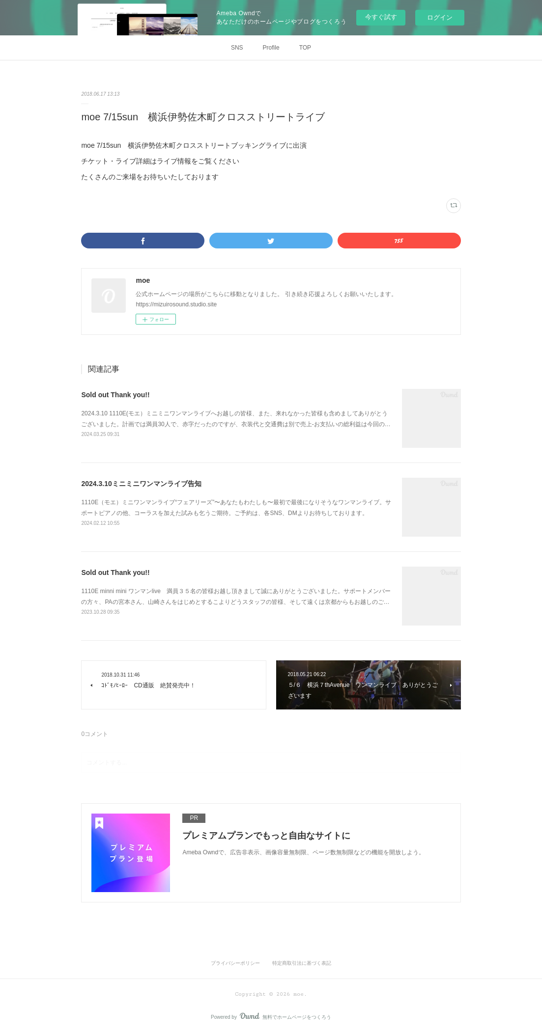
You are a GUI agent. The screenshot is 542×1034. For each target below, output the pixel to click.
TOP (305, 47)
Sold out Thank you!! (115, 395)
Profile (271, 47)
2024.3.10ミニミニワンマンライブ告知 (141, 484)
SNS (237, 47)
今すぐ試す (381, 17)
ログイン (440, 17)
